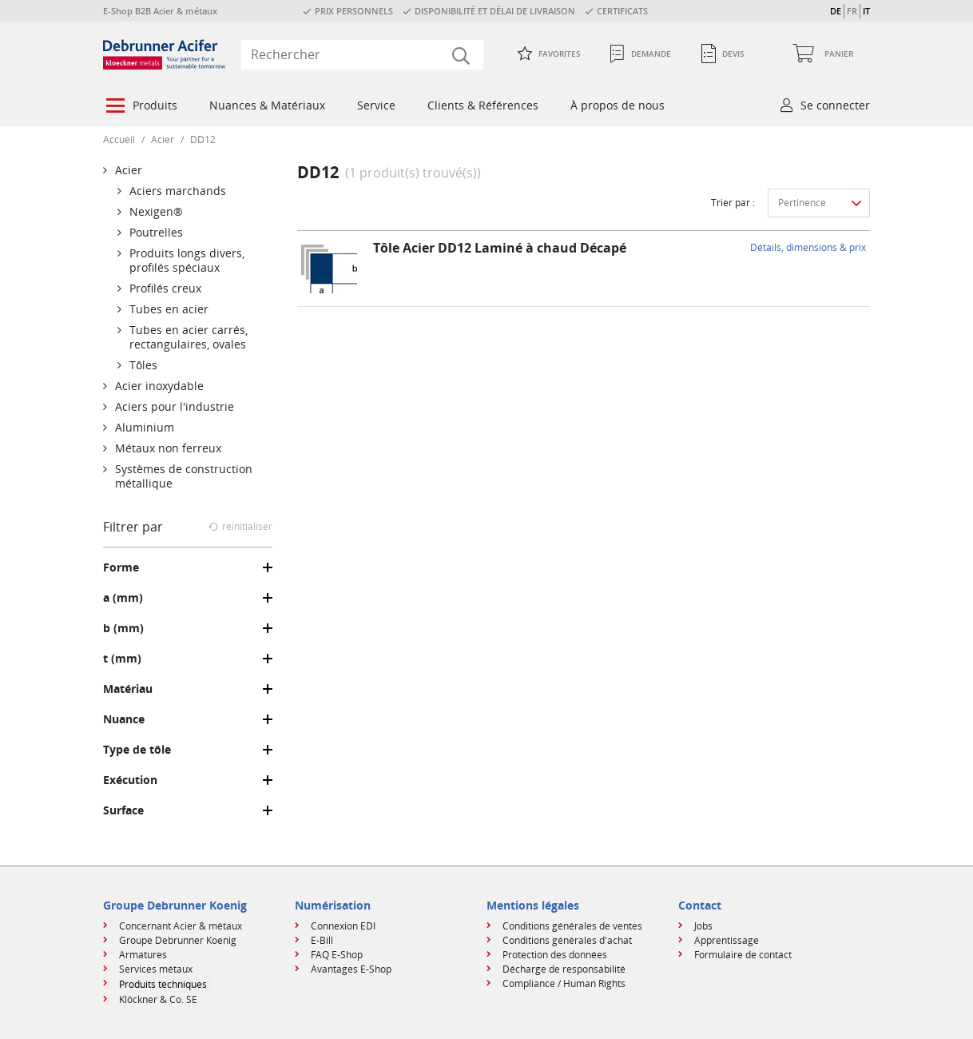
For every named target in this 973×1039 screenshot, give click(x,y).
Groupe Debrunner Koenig (177, 940)
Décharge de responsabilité (564, 969)
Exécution (130, 780)
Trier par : (733, 202)
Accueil (119, 139)
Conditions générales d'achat (567, 940)
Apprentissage (726, 940)
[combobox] (362, 54)
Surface (123, 810)
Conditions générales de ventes (572, 926)
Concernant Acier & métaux (180, 926)
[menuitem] (140, 107)
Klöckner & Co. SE (158, 999)
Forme (121, 567)
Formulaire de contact (743, 954)
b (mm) (123, 628)
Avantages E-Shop (351, 969)
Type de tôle (137, 749)
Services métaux (156, 969)
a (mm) (123, 598)
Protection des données (554, 954)
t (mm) (122, 658)
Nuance (124, 719)
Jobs (703, 926)
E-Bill (322, 940)
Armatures (143, 954)
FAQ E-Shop (337, 954)
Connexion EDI (343, 926)
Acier (162, 139)
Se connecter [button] (835, 105)
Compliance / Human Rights (564, 983)
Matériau (128, 689)
